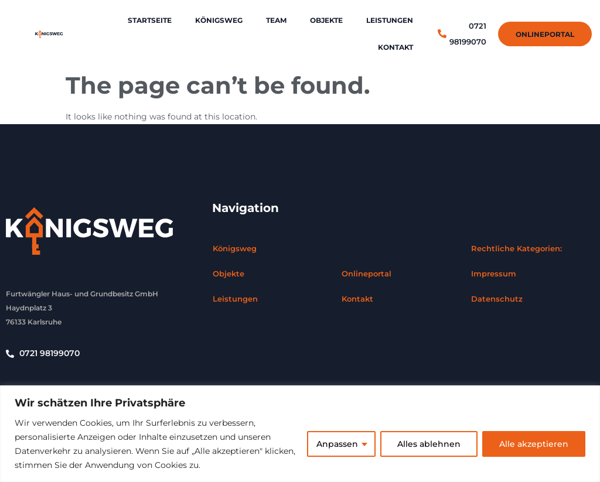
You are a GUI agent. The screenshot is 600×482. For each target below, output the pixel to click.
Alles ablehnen (429, 444)
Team (276, 20)
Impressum (493, 273)
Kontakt (395, 47)
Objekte (326, 20)
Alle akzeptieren (533, 444)
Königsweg (219, 20)
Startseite (150, 20)
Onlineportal (366, 273)
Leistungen (389, 20)
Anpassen (337, 444)
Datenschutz (497, 298)
